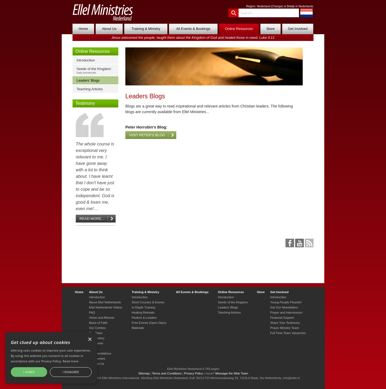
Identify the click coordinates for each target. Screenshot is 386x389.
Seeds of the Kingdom (97, 70)
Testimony (85, 103)
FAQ (92, 312)
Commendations (100, 353)
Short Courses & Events (148, 302)
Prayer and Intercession (286, 312)
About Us (109, 29)
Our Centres (97, 327)
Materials (138, 327)
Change (277, 6)
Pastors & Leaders (144, 317)
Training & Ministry (145, 29)
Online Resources (239, 29)
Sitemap (144, 373)
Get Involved (298, 29)
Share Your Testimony (285, 322)
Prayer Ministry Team (284, 327)
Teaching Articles (90, 89)
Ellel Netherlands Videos (105, 307)
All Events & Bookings (193, 29)
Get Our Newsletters (284, 307)
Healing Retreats (143, 312)
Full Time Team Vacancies (287, 333)
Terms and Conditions (167, 373)
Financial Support (282, 317)
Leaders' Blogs (88, 80)
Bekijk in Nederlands (300, 6)
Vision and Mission (101, 317)
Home (83, 29)
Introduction (86, 60)
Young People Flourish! (286, 302)
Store (270, 29)
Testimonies (97, 358)
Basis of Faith (98, 322)
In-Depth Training (143, 307)
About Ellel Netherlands (105, 302)
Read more (70, 361)
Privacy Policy (193, 373)
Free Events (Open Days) (149, 322)
